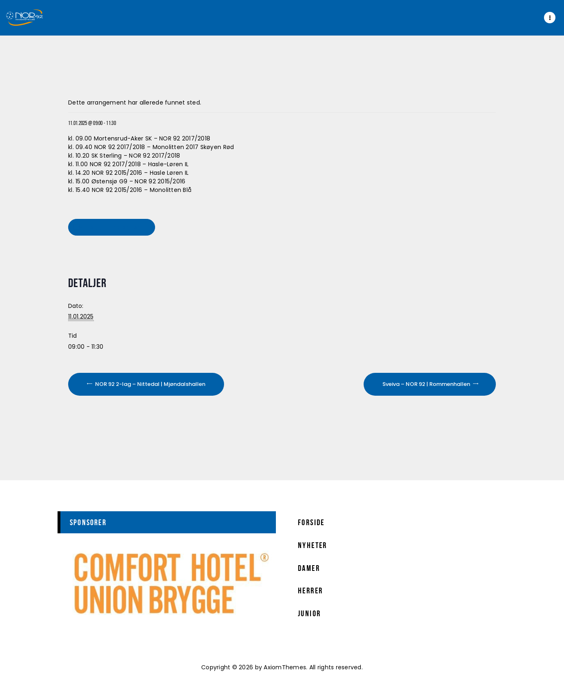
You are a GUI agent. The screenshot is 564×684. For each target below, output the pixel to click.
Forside (311, 522)
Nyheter (312, 545)
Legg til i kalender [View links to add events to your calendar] (113, 227)
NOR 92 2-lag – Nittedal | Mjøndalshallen (149, 384)
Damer (309, 568)
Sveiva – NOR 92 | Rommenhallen (426, 384)
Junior (309, 613)
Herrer (310, 590)
